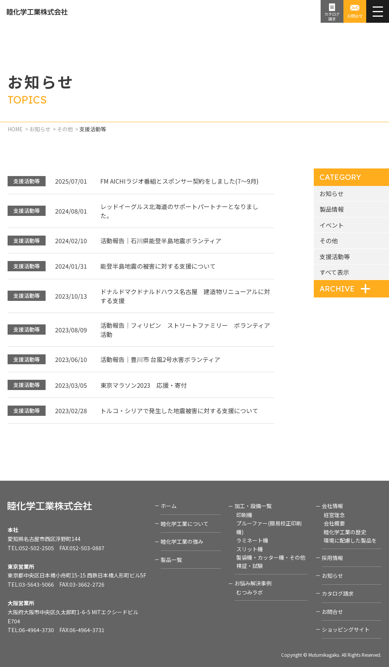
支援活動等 (334, 256)
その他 (65, 129)
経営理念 (334, 515)
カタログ (332, 16)
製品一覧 (171, 559)
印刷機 (244, 515)
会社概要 (334, 523)
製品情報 (331, 209)
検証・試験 (249, 565)
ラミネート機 (252, 540)
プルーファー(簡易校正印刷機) (269, 527)
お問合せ (354, 16)
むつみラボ (249, 592)
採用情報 (332, 558)
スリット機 (249, 549)
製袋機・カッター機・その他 (270, 557)
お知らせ (40, 129)
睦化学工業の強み (182, 541)
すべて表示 (334, 272)
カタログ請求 (338, 593)
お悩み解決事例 (253, 583)
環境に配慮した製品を (350, 540)
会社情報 (332, 506)
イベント (331, 225)
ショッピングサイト (346, 629)
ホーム (169, 506)
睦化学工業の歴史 (345, 532)
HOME (15, 129)
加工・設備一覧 (253, 506)
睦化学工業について (185, 523)
